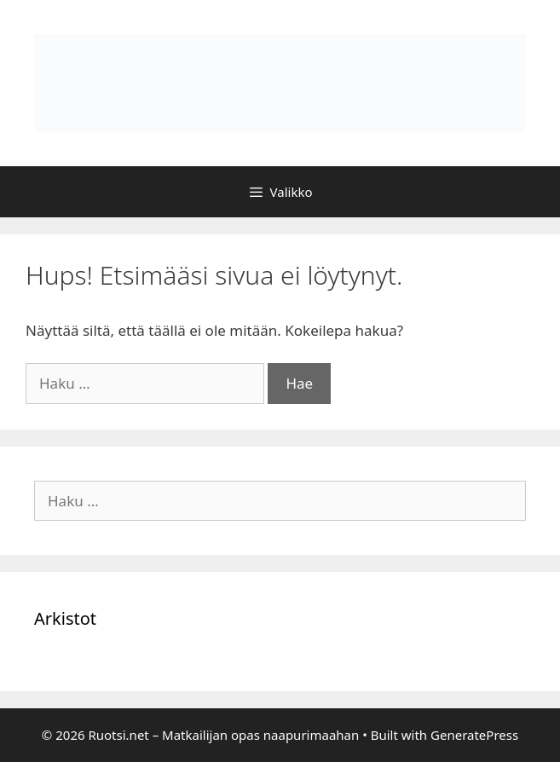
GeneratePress (474, 734)
